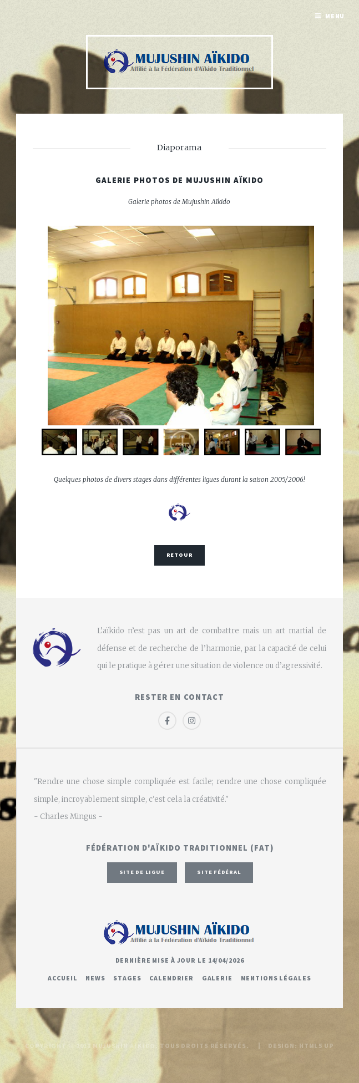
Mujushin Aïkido (124, 1045)
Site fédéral (219, 872)
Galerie (217, 978)
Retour (179, 554)
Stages (127, 978)
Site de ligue (142, 872)
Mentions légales (276, 978)
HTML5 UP (316, 1045)
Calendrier (171, 978)
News (95, 978)
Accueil (62, 978)
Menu (335, 16)
